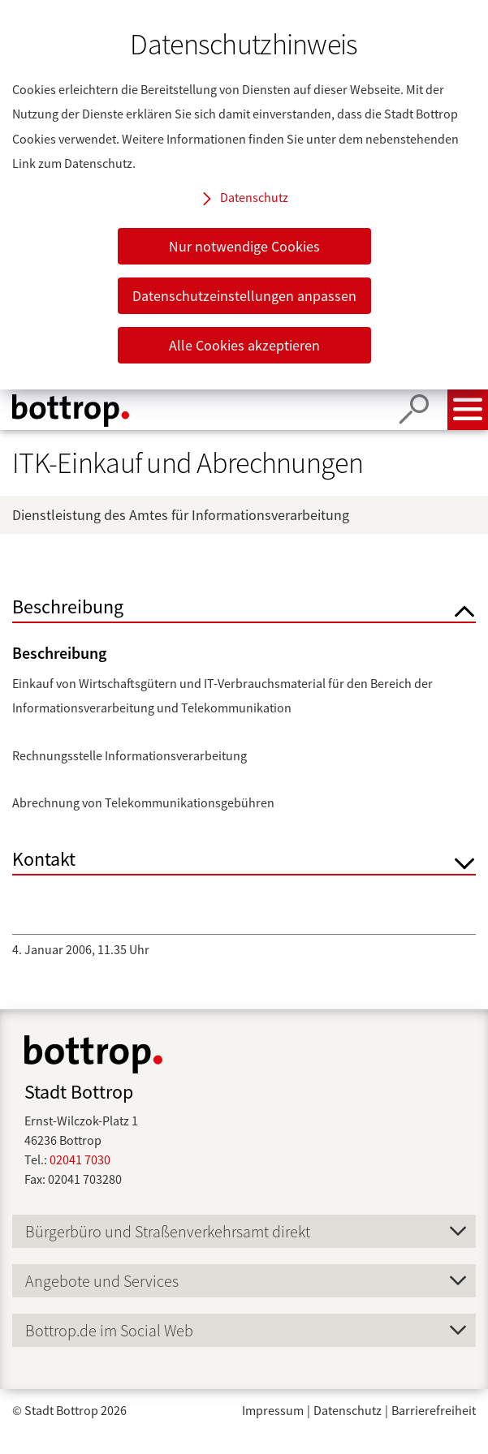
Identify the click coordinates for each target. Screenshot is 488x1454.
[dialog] (244, 194)
